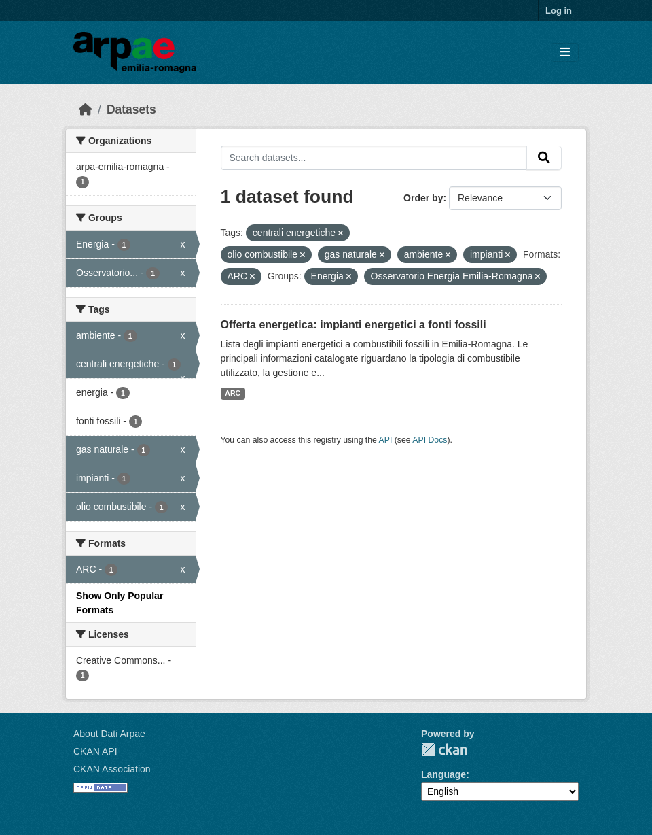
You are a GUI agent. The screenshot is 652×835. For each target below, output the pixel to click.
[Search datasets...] (374, 158)
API (386, 440)
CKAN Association (112, 769)
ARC (232, 393)
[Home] (85, 109)
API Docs (429, 440)
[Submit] (544, 158)
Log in (558, 10)
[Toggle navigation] (565, 53)
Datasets (131, 109)
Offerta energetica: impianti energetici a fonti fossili (353, 324)
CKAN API (95, 751)
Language (443, 774)
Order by (423, 197)
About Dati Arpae (109, 733)
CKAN (444, 750)
